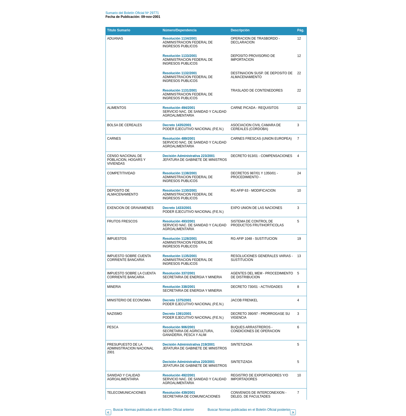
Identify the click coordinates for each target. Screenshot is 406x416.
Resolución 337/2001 (179, 273)
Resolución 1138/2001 (180, 173)
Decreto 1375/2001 (177, 300)
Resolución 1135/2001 (180, 256)
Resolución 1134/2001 (180, 38)
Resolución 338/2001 (179, 287)
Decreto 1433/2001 (177, 208)
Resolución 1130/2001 (180, 190)
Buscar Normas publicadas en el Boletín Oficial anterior (153, 410)
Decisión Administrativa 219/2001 (189, 344)
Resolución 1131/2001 (180, 90)
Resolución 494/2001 (179, 108)
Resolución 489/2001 (179, 138)
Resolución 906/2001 (179, 327)
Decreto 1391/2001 (177, 314)
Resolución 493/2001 (179, 221)
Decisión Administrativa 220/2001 (189, 362)
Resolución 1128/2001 (180, 239)
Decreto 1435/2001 (177, 125)
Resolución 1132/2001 (180, 73)
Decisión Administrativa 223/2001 (189, 156)
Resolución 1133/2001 (180, 56)
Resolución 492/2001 (179, 375)
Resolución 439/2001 (179, 393)
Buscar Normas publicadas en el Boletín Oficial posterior (249, 410)
